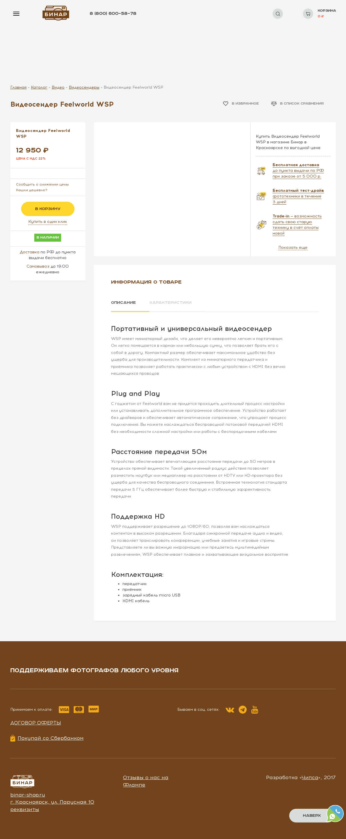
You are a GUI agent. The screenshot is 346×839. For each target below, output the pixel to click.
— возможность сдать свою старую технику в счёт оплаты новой (297, 225)
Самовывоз (38, 266)
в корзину (48, 209)
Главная (18, 87)
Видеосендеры (84, 87)
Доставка (29, 252)
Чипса (310, 777)
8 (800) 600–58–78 (113, 13)
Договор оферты (35, 723)
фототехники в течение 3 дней (298, 196)
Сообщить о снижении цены (42, 184)
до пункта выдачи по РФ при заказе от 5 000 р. (298, 170)
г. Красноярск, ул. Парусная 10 (52, 802)
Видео (58, 87)
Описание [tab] (123, 302)
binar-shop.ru (27, 795)
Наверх (312, 815)
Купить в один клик (47, 221)
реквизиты (24, 809)
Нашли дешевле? (31, 190)
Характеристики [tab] (170, 302)
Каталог (39, 87)
